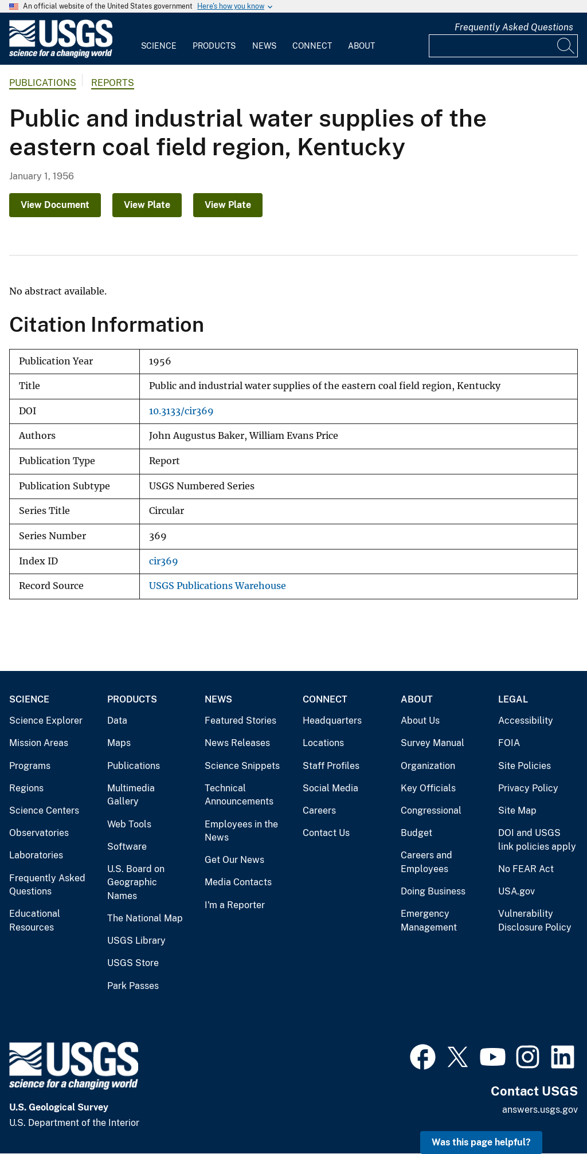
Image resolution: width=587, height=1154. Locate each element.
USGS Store (133, 962)
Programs (29, 765)
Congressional (431, 810)
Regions (26, 788)
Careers (319, 810)
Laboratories (36, 855)
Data (117, 720)
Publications (42, 82)
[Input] (503, 45)
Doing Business (433, 891)
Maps (119, 742)
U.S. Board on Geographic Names (136, 882)
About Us (420, 720)
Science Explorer (46, 720)
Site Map (517, 810)
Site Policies (524, 765)
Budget (416, 832)
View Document (55, 204)
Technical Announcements (239, 795)
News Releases (237, 742)
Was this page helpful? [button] (481, 1142)
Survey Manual (432, 742)
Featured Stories (240, 720)
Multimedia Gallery (131, 795)
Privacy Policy (528, 788)
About (361, 45)
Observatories (39, 832)
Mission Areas (38, 742)
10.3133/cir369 (181, 411)
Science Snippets (242, 765)
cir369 (163, 561)
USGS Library (136, 940)
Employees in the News (241, 831)
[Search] (566, 45)
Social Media (330, 788)
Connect (312, 45)
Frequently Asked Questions (514, 27)
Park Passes (133, 985)
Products (214, 45)
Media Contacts (238, 882)
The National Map (145, 918)
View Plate (147, 204)
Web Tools (129, 824)
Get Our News (234, 859)
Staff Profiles (331, 765)
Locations (323, 742)
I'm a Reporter (235, 905)
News (264, 45)
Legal (513, 699)
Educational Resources (34, 920)
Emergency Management (429, 920)
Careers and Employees (426, 862)
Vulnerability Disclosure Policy (535, 920)
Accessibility (525, 720)
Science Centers (44, 810)
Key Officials (428, 788)
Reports (112, 82)
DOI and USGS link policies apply (537, 839)
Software (127, 846)
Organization (428, 765)
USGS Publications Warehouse (217, 585)
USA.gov (516, 891)
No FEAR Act (526, 868)
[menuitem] (159, 38)
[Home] (60, 55)
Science (159, 45)
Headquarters (332, 720)
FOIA (509, 742)
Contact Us (326, 832)
